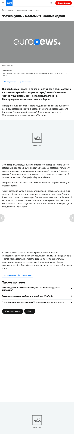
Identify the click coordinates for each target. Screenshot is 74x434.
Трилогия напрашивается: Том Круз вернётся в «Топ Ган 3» (27, 296)
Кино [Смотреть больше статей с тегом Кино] (29, 311)
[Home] (3, 10)
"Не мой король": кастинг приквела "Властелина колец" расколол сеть (33, 302)
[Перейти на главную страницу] (9, 3)
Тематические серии (24, 10)
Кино (37, 10)
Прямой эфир (63, 3)
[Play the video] (37, 42)
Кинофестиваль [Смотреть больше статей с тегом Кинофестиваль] (12, 311)
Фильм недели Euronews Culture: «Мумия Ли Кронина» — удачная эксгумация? (30, 288)
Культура (10, 10)
